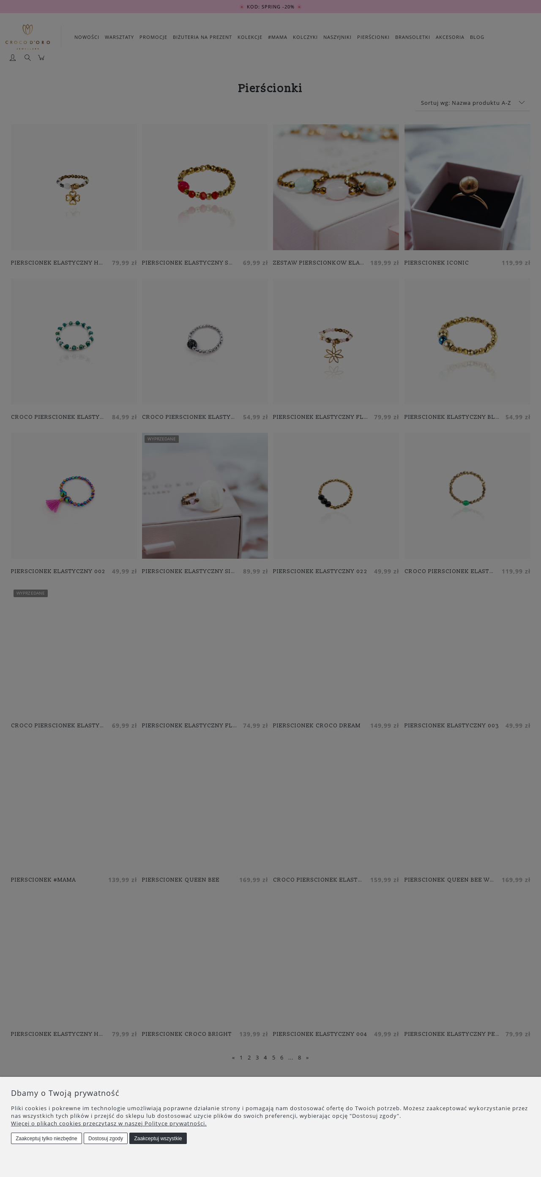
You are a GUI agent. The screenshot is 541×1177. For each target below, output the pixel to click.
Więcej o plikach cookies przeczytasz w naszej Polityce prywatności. (109, 1123)
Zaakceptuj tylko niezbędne (46, 1138)
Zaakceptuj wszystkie (158, 1138)
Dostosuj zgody (105, 1138)
